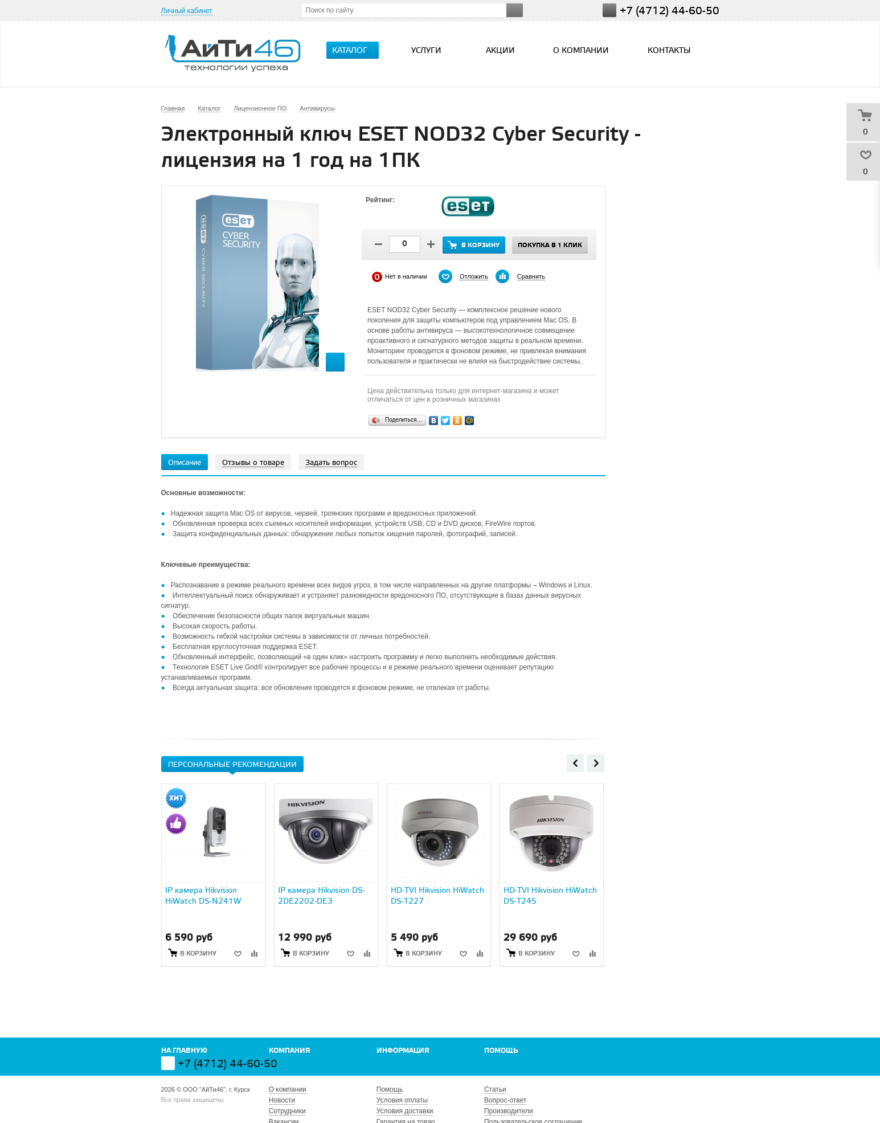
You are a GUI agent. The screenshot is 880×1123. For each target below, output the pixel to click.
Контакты (669, 51)
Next (595, 762)
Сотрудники (287, 1111)
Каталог (354, 51)
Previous (575, 762)
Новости (282, 1100)
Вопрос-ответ (505, 1100)
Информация (402, 1051)
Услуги (431, 51)
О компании (581, 51)
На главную (184, 1051)
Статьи (495, 1089)
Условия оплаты (402, 1100)
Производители (508, 1111)
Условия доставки (404, 1111)
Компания (289, 1051)
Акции (500, 51)
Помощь (501, 1051)
